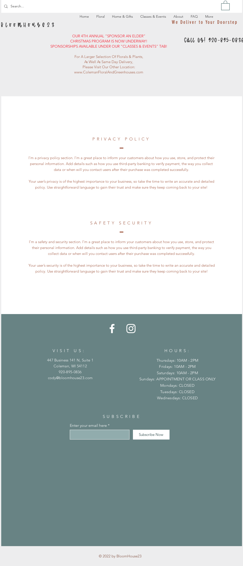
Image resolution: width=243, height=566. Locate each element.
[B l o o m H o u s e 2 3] (28, 25)
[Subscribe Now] (151, 435)
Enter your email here (88, 426)
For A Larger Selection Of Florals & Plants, (108, 56)
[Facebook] (112, 328)
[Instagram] (131, 328)
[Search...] (27, 6)
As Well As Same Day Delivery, (108, 61)
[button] (225, 5)
